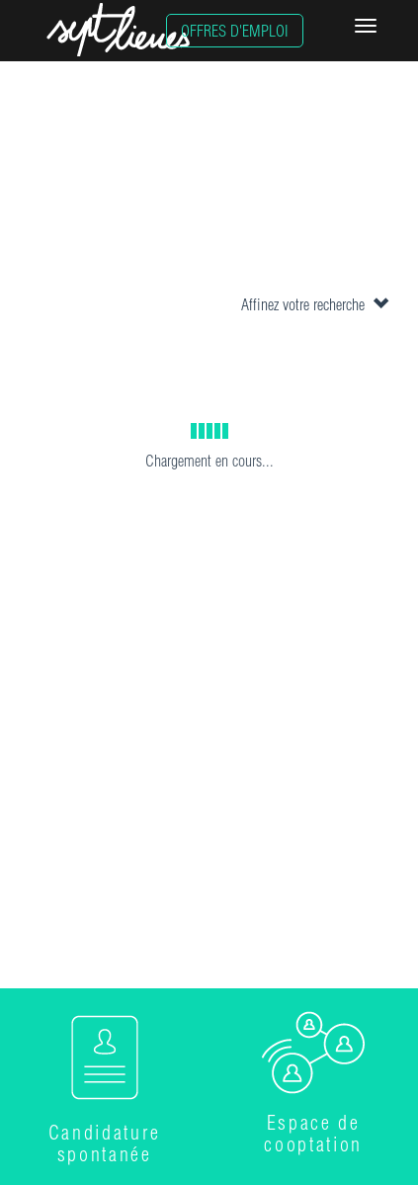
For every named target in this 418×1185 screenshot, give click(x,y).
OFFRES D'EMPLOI (235, 31)
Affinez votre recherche (314, 304)
